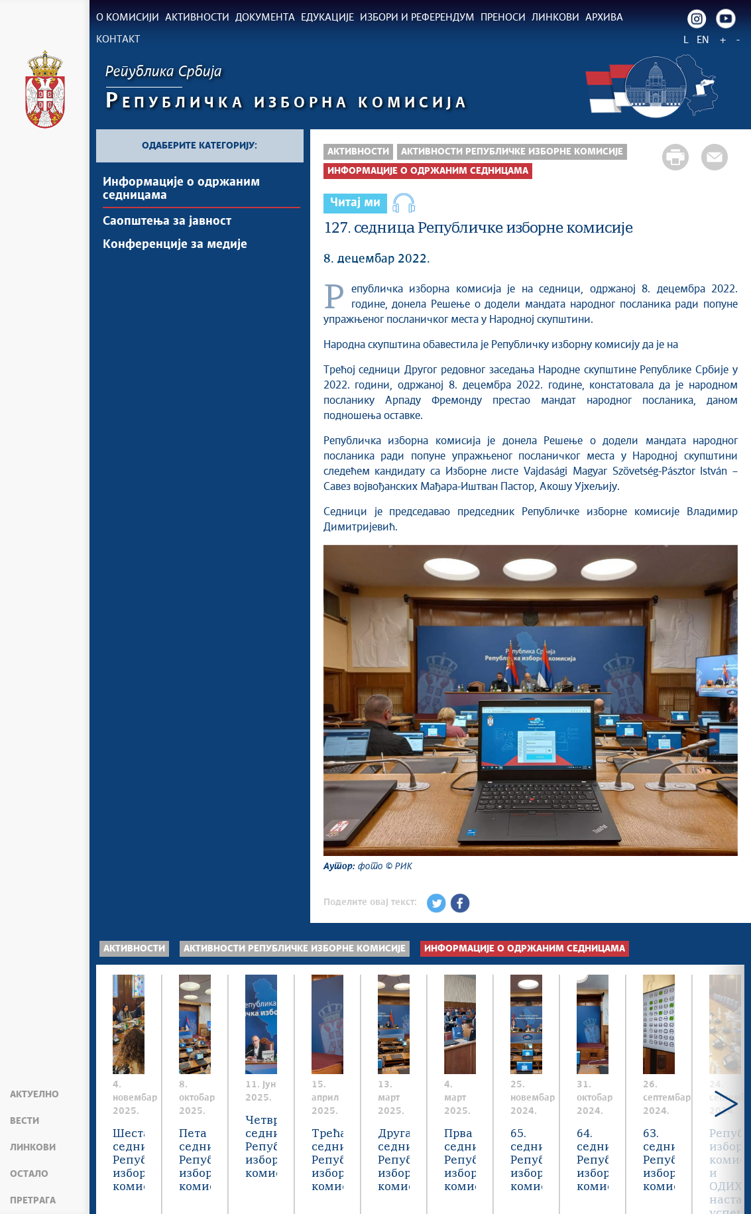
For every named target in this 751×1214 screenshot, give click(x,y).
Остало (29, 1174)
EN (703, 40)
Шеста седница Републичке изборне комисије (194, 1114)
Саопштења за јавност (167, 221)
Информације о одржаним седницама (181, 189)
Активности (358, 151)
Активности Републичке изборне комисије (512, 151)
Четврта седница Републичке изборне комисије (631, 1114)
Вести (24, 1121)
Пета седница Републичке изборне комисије (406, 1114)
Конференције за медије (175, 245)
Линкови (33, 1147)
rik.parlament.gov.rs (329, 1195)
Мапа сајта (129, 1187)
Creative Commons (415, 1180)
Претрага (33, 1200)
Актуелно (34, 1094)
